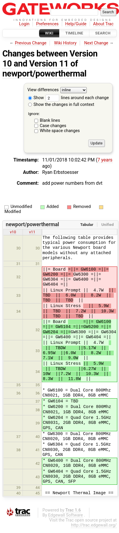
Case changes (53, 125)
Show (36, 97)
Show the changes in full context (61, 104)
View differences (43, 90)
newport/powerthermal (44, 74)
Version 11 (49, 64)
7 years (104, 160)
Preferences (47, 23)
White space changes (60, 130)
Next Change (96, 43)
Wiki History (65, 43)
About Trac (103, 23)
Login (24, 23)
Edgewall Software (65, 515)
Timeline (74, 33)
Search (102, 33)
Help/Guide (75, 23)
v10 (13, 232)
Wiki (49, 33)
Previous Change (31, 43)
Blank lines (50, 120)
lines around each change (77, 97)
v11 (32, 232)
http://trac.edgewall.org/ (94, 525)
